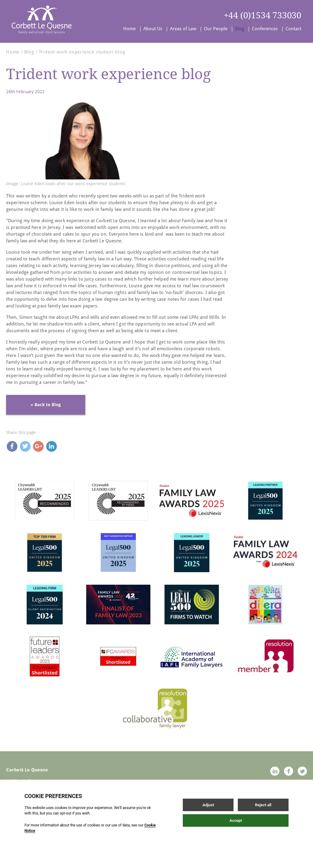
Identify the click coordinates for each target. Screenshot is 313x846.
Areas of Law (183, 28)
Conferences (265, 28)
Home (129, 28)
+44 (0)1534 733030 (262, 15)
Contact (293, 28)
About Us (152, 28)
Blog (239, 28)
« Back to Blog (46, 404)
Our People (215, 28)
